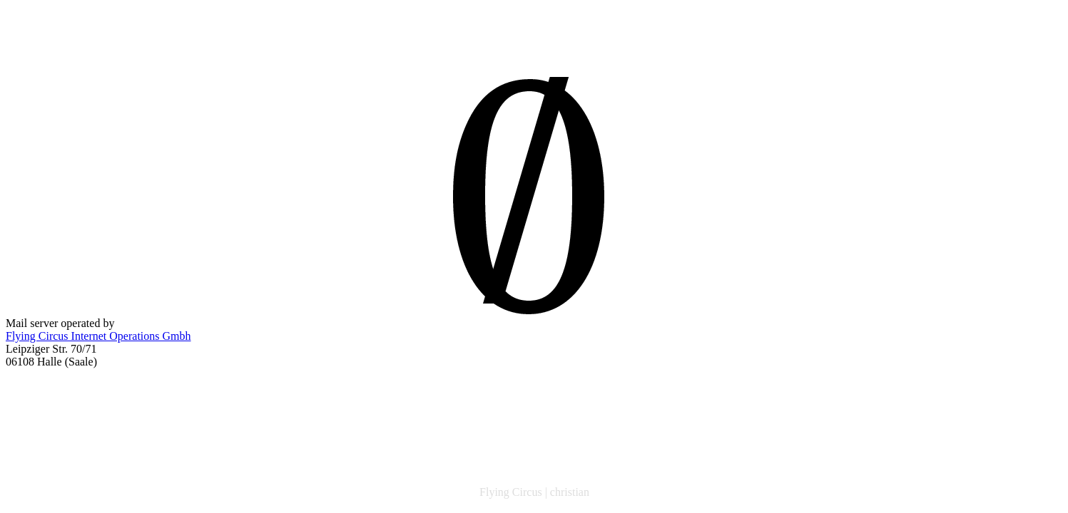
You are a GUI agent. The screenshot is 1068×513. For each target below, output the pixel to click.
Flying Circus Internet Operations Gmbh (98, 336)
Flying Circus (510, 492)
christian (569, 492)
